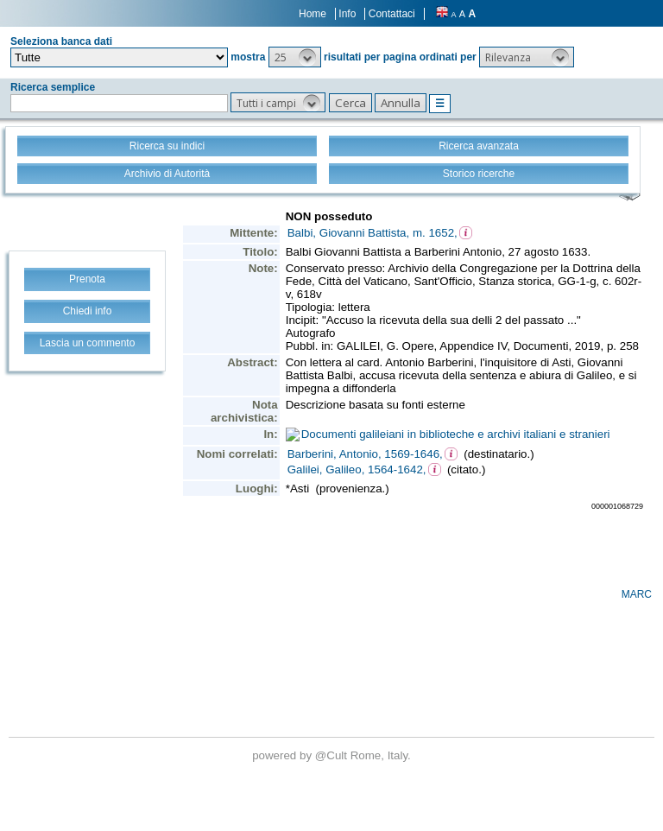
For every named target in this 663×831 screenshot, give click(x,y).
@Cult (332, 755)
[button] (294, 57)
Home (312, 14)
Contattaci (392, 14)
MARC (637, 594)
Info (347, 14)
